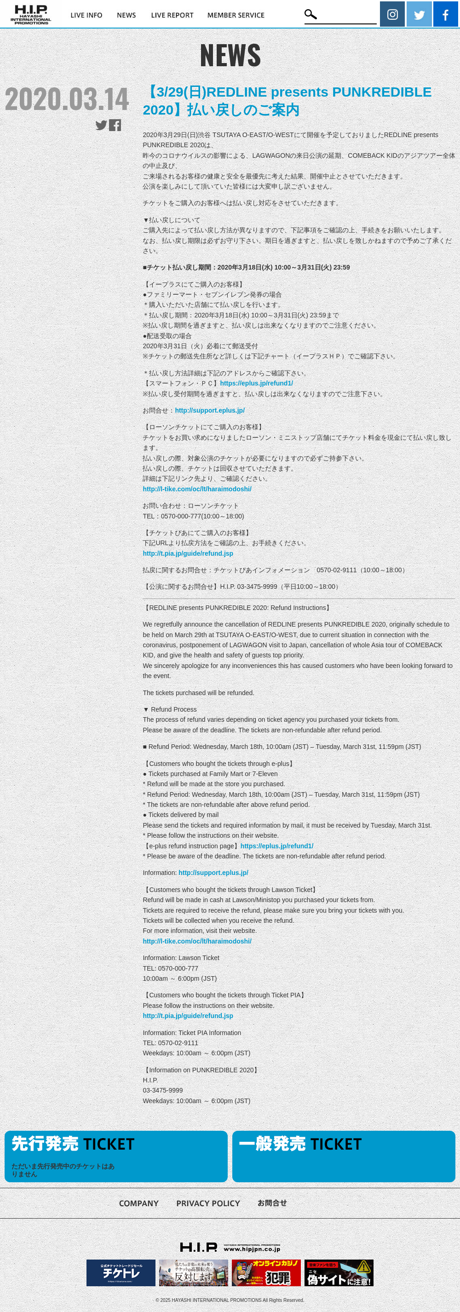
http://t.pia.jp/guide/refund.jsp (188, 553)
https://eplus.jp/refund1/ (256, 383)
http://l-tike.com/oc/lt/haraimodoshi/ (197, 489)
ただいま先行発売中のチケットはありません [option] (63, 1170)
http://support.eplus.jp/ (210, 410)
